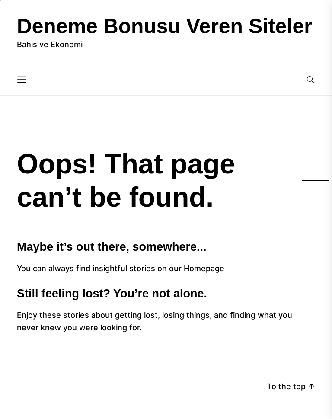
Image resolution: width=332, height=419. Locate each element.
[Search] (310, 80)
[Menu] (21, 80)
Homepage (204, 268)
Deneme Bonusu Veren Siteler (164, 26)
